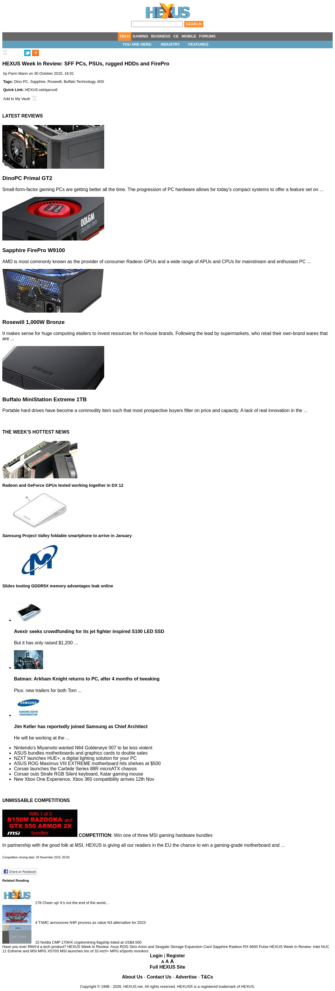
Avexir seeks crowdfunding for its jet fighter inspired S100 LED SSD (89, 631)
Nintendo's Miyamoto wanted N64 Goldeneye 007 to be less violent (83, 747)
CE (176, 36)
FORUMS (207, 36)
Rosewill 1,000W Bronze (33, 322)
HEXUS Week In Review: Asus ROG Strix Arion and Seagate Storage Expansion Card (139, 946)
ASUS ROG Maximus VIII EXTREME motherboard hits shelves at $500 (87, 763)
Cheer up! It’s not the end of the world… (75, 903)
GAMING (140, 36)
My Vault (22, 99)
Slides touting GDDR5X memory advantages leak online (57, 586)
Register (175, 955)
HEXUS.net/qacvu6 (41, 90)
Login (156, 955)
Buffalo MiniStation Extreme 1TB (44, 399)
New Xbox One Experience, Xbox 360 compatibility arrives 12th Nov (84, 779)
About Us (132, 976)
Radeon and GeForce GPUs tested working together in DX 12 (62, 485)
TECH (124, 36)
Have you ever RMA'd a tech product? (34, 946)
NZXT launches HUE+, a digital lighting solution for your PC (75, 758)
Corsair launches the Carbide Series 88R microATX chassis (75, 768)
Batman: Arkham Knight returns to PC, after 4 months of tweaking (86, 678)
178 (38, 903)
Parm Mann (18, 73)
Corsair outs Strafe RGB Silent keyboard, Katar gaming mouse (78, 773)
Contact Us (159, 976)
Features (198, 44)
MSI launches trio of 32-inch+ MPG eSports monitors (104, 951)
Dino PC (21, 81)
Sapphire (37, 81)
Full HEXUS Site (167, 967)
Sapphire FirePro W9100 (33, 250)
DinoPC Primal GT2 (27, 178)
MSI (101, 81)
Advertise (186, 976)
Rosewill (54, 81)
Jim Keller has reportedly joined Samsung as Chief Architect (81, 726)
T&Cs (207, 976)
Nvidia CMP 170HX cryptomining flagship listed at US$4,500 (90, 942)
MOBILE (189, 36)
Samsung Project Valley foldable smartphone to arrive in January (67, 535)
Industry (170, 44)
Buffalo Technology (79, 81)
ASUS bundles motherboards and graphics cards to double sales (81, 753)
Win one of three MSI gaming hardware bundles (145, 835)
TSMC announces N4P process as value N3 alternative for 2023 (92, 922)
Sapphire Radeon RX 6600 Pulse (241, 946)
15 (37, 942)
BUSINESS (160, 36)
